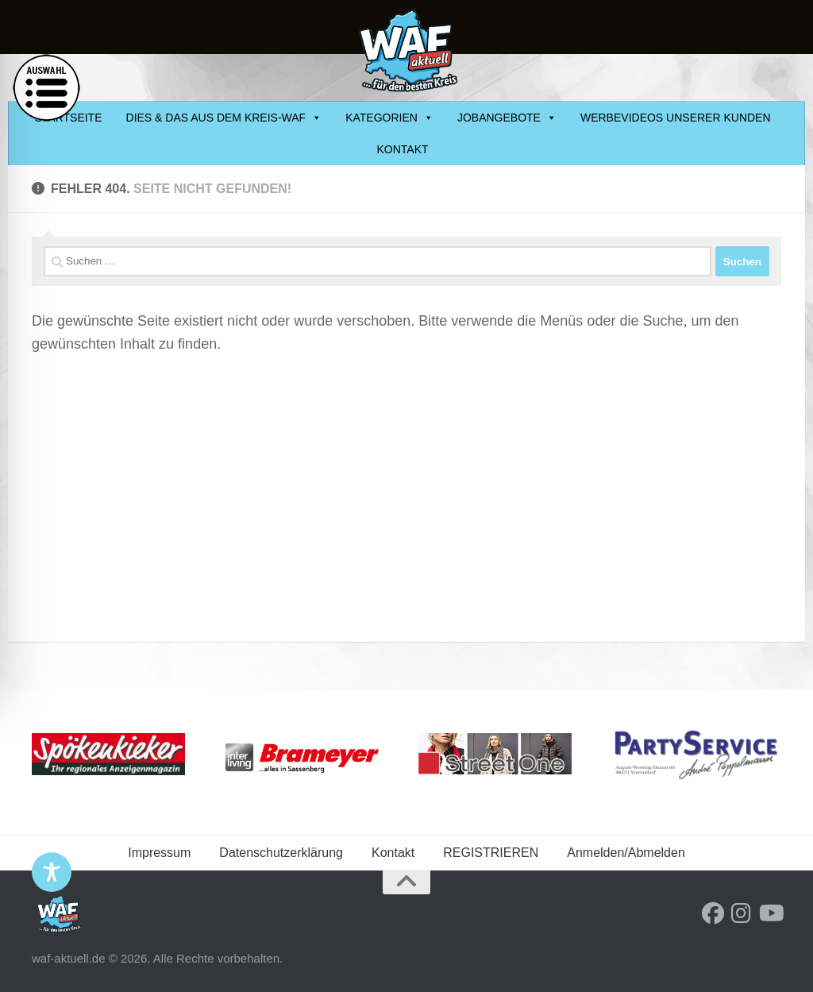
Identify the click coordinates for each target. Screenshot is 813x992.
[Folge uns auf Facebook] (713, 913)
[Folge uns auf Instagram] (741, 913)
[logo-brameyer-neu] (302, 758)
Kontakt (402, 149)
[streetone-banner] (495, 753)
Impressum (159, 852)
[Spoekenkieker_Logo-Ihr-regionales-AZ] (108, 754)
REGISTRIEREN (490, 852)
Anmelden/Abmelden (626, 852)
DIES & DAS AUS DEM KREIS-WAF (224, 117)
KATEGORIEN (389, 117)
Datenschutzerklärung (281, 852)
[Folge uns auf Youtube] (770, 913)
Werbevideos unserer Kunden (675, 117)
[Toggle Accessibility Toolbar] (51, 872)
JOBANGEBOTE (507, 117)
